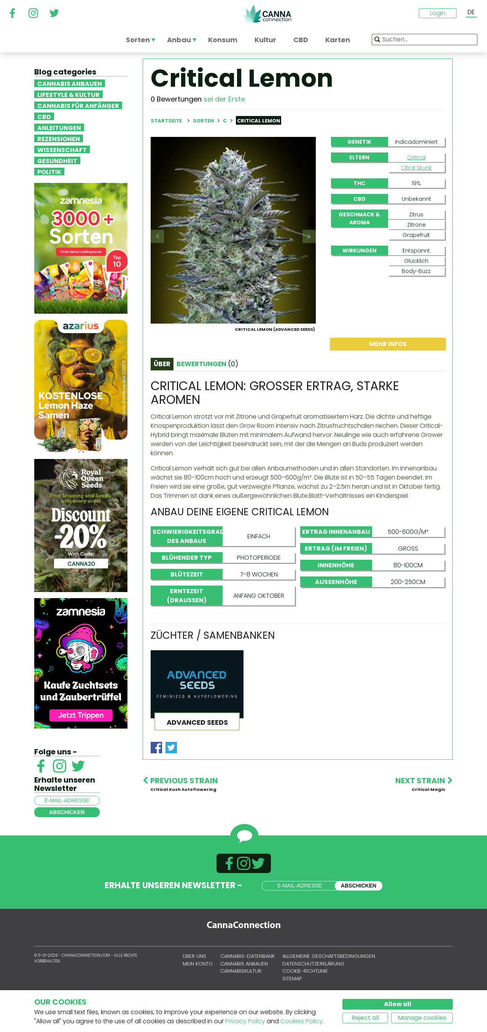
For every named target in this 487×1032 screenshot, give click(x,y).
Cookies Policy (301, 1021)
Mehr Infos (388, 380)
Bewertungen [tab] (207, 400)
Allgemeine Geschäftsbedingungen (328, 981)
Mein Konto (198, 989)
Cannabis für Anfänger (78, 105)
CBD (44, 116)
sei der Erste (224, 99)
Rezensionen (58, 138)
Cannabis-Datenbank (247, 981)
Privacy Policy (245, 1021)
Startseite (166, 120)
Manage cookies (422, 1017)
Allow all (397, 1004)
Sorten (204, 120)
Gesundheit (57, 160)
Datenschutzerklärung (313, 989)
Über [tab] (162, 400)
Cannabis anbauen (69, 83)
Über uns (194, 981)
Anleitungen (59, 127)
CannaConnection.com (267, 13)
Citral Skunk (416, 167)
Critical (416, 157)
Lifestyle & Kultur (68, 94)
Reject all (365, 1017)
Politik (49, 171)
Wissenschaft (62, 149)
